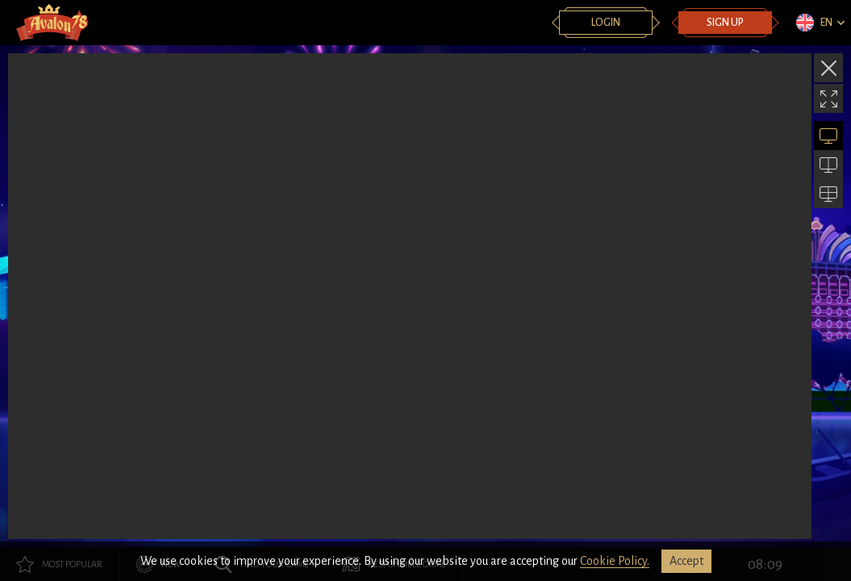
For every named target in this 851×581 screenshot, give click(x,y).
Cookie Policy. (614, 560)
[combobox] (819, 22)
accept (686, 560)
